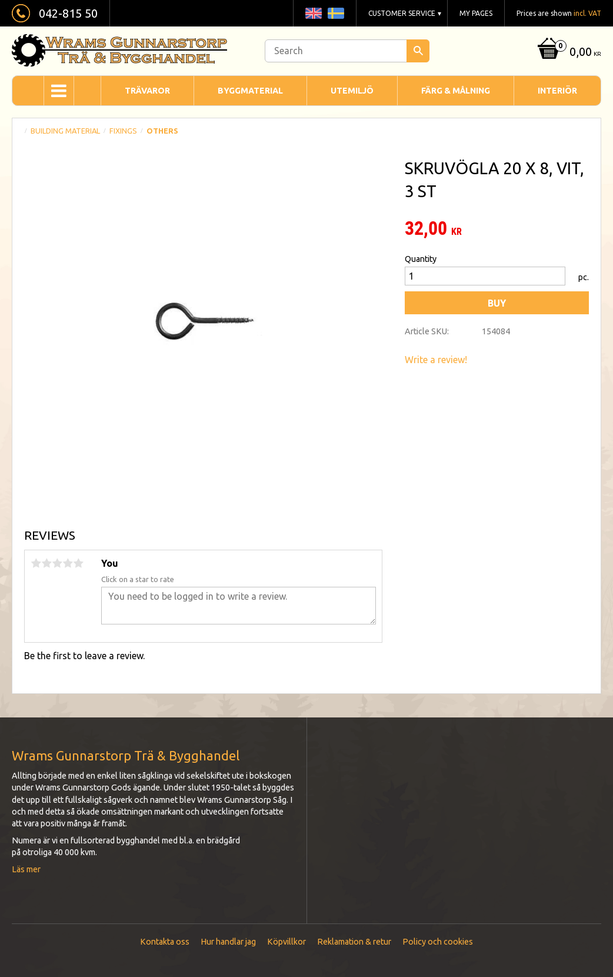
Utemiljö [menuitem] (352, 90)
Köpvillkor (286, 941)
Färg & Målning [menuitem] (455, 90)
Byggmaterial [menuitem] (250, 90)
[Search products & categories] (347, 50)
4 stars (67, 563)
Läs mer (26, 869)
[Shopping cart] (568, 52)
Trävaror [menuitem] (147, 90)
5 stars (78, 563)
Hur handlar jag (228, 941)
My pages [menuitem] (475, 13)
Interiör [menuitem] (557, 90)
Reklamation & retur (354, 941)
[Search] (418, 50)
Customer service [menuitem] (401, 13)
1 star (36, 563)
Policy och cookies (437, 941)
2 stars (46, 563)
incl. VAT (587, 13)
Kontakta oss (164, 941)
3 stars (57, 563)
